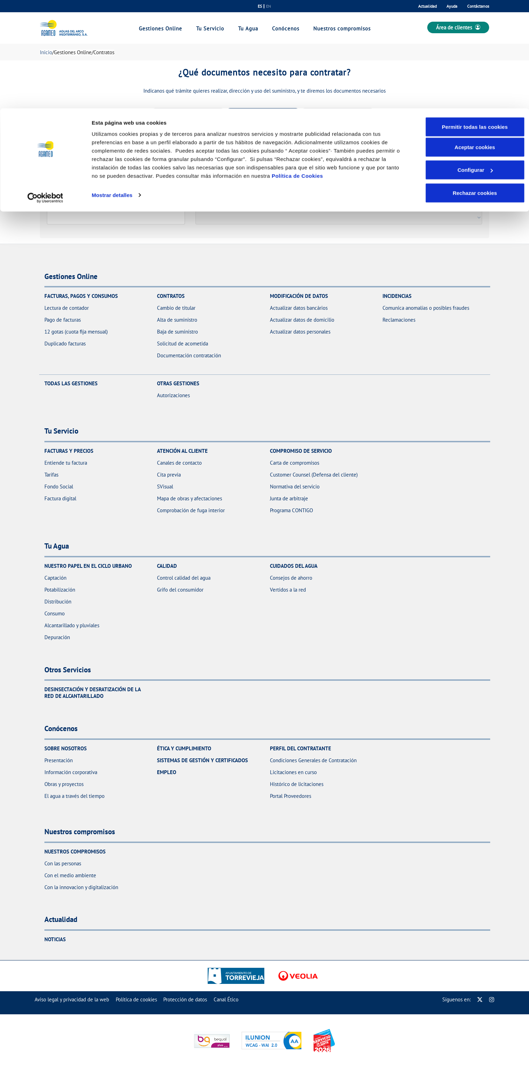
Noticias (55, 939)
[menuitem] (72, 999)
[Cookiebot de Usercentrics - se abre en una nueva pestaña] (45, 89)
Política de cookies (136, 999)
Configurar (475, 62)
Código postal (63, 204)
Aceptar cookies (475, 39)
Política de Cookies (297, 67)
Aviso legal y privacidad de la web (72, 999)
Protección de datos (185, 999)
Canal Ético (226, 999)
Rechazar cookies (475, 84)
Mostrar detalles (112, 87)
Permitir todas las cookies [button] (475, 18)
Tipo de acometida (216, 204)
